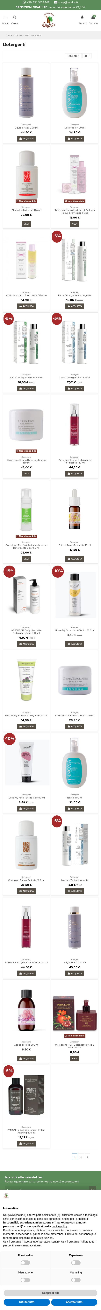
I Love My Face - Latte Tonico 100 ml (74, 630)
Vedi (26, 223)
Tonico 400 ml (75, 797)
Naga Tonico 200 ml (75, 962)
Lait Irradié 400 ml (74, 127)
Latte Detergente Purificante (26, 377)
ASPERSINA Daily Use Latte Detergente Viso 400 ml (26, 631)
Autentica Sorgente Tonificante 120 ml (26, 962)
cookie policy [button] (59, 1226)
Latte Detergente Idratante (75, 377)
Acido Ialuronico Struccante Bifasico (26, 295)
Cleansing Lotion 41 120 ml (26, 210)
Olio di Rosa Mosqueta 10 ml (75, 545)
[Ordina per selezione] (73, 55)
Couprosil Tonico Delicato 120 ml (26, 880)
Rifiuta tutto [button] (26, 1302)
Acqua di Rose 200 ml (26, 1044)
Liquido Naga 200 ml (26, 127)
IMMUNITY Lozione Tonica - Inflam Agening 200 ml (26, 1131)
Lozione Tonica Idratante (74, 880)
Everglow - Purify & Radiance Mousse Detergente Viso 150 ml (26, 546)
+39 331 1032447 (36, 2)
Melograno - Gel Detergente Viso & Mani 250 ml (74, 1046)
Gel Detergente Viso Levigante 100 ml (26, 715)
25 (86, 55)
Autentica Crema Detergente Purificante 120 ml (75, 461)
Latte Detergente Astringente (74, 295)
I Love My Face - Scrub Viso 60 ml (26, 797)
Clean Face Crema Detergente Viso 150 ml (26, 461)
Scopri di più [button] (50, 1292)
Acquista (26, 138)
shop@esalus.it (66, 2)
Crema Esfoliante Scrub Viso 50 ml (74, 715)
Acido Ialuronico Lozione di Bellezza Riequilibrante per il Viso (75, 211)
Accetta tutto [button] (74, 1302)
